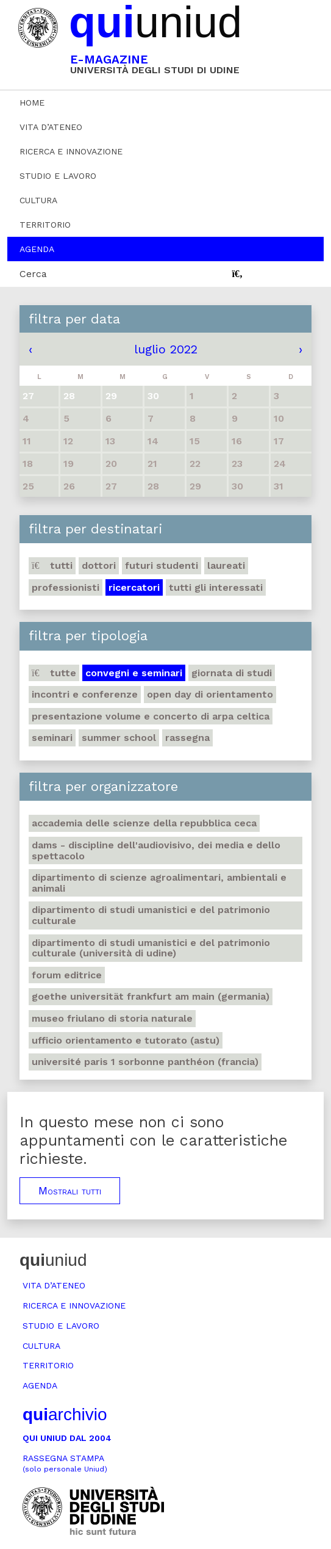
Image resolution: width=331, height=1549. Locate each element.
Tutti (52, 565)
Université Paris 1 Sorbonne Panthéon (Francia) (145, 1061)
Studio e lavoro (58, 176)
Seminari (52, 737)
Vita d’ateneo (51, 127)
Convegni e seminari (133, 673)
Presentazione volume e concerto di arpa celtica (150, 716)
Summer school (119, 737)
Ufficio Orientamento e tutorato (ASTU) (125, 1040)
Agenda (37, 249)
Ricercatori (134, 587)
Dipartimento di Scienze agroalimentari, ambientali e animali (159, 883)
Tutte (54, 673)
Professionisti (65, 587)
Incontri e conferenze (85, 694)
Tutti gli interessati (216, 587)
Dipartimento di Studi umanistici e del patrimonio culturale (151, 915)
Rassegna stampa (65, 1463)
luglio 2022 (166, 349)
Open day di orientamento (210, 694)
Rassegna (187, 737)
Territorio (45, 224)
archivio (65, 1414)
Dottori (99, 565)
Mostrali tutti (69, 1191)
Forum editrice (67, 975)
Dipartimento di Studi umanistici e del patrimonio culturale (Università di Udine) (151, 948)
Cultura (38, 200)
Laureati (226, 565)
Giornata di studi (231, 673)
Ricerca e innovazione (71, 151)
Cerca (33, 274)
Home (32, 102)
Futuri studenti (161, 565)
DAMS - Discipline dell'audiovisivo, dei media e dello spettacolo (156, 850)
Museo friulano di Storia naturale (112, 1018)
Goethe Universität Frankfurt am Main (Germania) (150, 996)
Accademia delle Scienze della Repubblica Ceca (144, 823)
